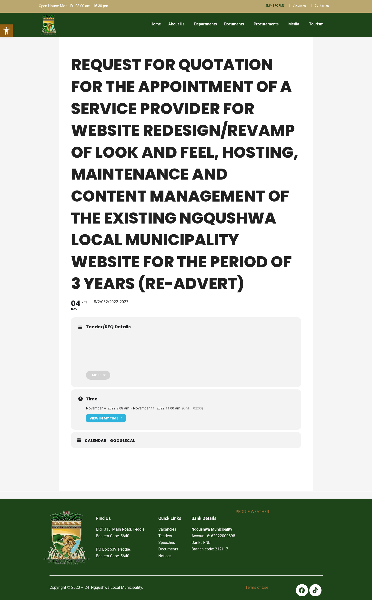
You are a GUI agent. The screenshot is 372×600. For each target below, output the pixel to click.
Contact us (322, 5)
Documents (234, 24)
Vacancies (300, 5)
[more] (98, 375)
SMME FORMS (275, 5)
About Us (176, 24)
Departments (205, 24)
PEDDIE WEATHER (252, 511)
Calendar (95, 440)
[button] (178, 24)
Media (293, 24)
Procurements (266, 24)
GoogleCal (122, 440)
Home (156, 24)
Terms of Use (256, 587)
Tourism (316, 24)
